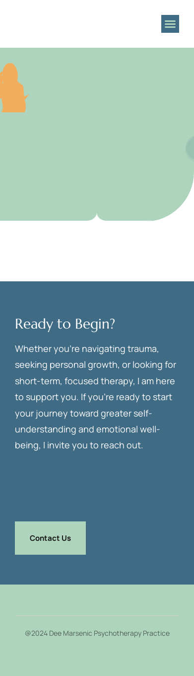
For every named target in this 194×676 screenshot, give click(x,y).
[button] (170, 24)
